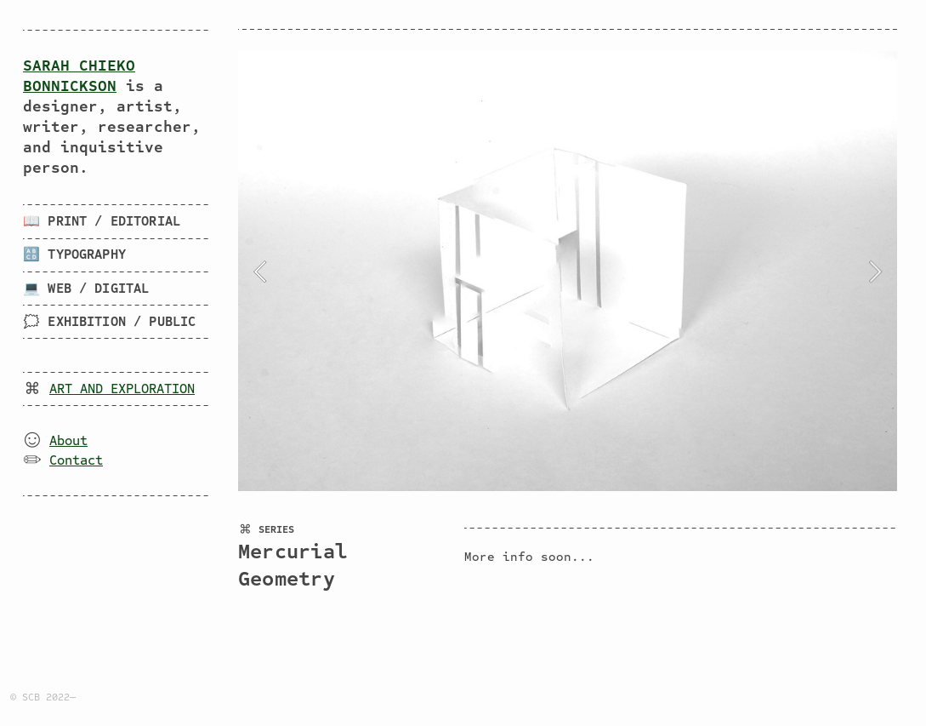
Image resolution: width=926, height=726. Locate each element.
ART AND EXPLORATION (122, 388)
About (68, 440)
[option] (567, 271)
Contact (76, 460)
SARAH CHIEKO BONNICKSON (79, 75)
